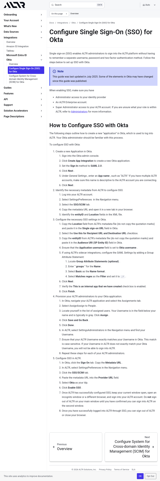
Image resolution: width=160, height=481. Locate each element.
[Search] (76, 5)
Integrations (62, 23)
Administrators (79, 111)
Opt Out (150, 476)
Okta (73, 23)
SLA (133, 469)
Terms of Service (121, 469)
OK (140, 476)
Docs (51, 23)
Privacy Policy (105, 469)
